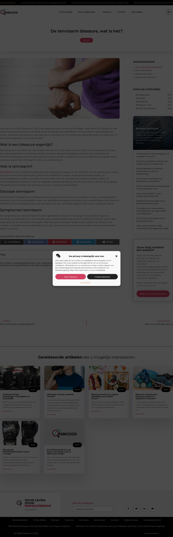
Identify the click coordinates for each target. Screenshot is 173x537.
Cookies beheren (102, 277)
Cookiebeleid (85, 282)
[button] (116, 256)
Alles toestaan (70, 277)
